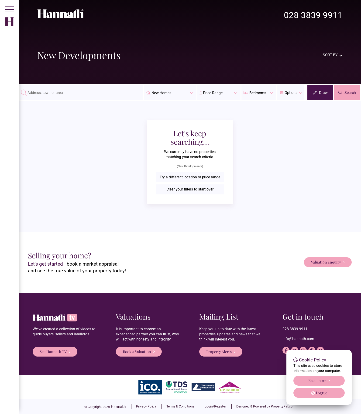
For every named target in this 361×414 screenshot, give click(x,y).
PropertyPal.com (283, 406)
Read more (317, 380)
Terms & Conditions (180, 406)
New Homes (170, 92)
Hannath (118, 406)
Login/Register (215, 406)
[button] (290, 92)
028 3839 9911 (313, 15)
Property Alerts (219, 351)
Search (350, 92)
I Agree (319, 392)
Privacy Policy (146, 406)
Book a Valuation (137, 351)
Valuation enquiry (326, 262)
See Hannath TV (53, 351)
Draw (323, 92)
